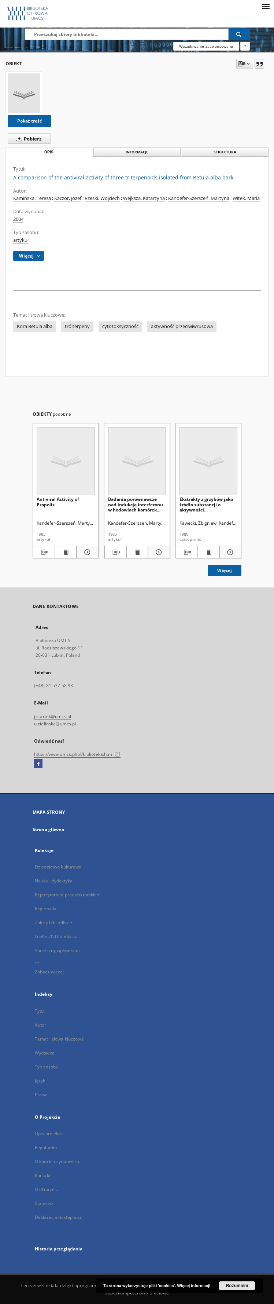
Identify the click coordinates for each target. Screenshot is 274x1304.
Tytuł (40, 1011)
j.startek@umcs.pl (52, 716)
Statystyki (45, 1203)
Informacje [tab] (137, 152)
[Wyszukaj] (239, 34)
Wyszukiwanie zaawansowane (206, 46)
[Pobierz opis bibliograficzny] (44, 552)
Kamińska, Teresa (32, 198)
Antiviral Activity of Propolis (58, 501)
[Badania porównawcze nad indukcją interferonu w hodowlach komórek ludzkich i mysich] (137, 461)
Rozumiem (237, 1285)
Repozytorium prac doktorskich (67, 895)
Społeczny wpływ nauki (58, 950)
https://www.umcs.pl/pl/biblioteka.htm (77, 754)
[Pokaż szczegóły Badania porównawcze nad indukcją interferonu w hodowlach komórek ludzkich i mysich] (158, 552)
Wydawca (45, 1053)
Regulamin (46, 1147)
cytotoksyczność (120, 326)
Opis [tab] (48, 152)
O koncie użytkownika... (59, 1161)
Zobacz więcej (49, 972)
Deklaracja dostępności (59, 1217)
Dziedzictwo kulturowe (58, 867)
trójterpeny (77, 326)
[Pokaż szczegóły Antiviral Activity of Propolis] (86, 552)
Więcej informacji (193, 1285)
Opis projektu (49, 1133)
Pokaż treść (29, 121)
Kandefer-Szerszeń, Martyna (198, 198)
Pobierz (27, 138)
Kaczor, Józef (67, 198)
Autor (41, 1025)
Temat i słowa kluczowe (59, 1039)
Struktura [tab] (225, 152)
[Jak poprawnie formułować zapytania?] (245, 46)
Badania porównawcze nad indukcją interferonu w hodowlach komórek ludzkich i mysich (135, 504)
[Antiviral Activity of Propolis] (65, 461)
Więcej (224, 570)
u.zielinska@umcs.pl (55, 724)
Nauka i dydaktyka (54, 881)
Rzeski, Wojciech (102, 198)
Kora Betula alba (34, 326)
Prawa (41, 1095)
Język (40, 1081)
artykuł (21, 240)
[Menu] (265, 6)
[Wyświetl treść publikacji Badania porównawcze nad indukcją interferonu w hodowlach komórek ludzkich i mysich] (137, 552)
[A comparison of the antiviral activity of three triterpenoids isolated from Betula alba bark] (24, 93)
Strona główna (48, 829)
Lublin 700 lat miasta (56, 936)
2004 (18, 219)
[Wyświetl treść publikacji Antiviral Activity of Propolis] (66, 552)
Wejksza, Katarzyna (144, 198)
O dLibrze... (46, 1189)
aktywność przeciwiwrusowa (182, 326)
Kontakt (43, 1175)
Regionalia (45, 909)
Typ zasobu (46, 1067)
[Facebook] (38, 764)
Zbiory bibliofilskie (53, 922)
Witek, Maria (246, 198)
